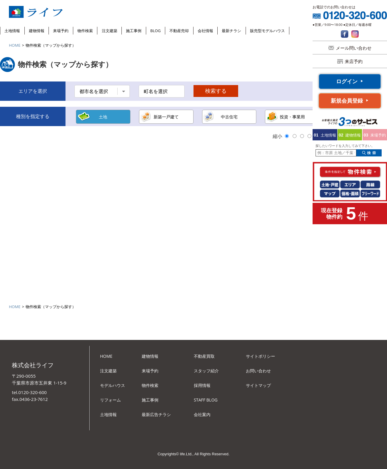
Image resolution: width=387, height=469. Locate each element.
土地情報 (12, 30)
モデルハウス (112, 385)
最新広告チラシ (156, 414)
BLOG (155, 30)
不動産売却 (179, 30)
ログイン (347, 81)
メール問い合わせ (354, 48)
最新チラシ (231, 30)
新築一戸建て (166, 117)
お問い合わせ (258, 371)
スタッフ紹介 (206, 371)
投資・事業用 (292, 117)
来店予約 (354, 61)
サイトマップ (258, 385)
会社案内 (202, 414)
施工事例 (133, 30)
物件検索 (85, 30)
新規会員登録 (347, 100)
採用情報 (202, 385)
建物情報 (36, 30)
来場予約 (60, 30)
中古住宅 (229, 117)
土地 (103, 117)
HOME (15, 45)
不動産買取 (204, 356)
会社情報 (205, 30)
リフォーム (110, 400)
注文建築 (109, 30)
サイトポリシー (260, 356)
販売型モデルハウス (267, 30)
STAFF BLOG (206, 400)
